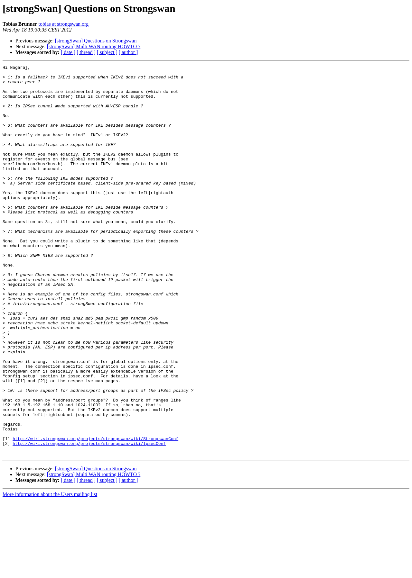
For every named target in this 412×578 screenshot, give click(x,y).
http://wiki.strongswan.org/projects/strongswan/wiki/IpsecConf (89, 519)
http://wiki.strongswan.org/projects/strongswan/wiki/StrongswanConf (95, 514)
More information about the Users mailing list (50, 572)
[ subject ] (107, 52)
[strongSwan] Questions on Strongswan (96, 40)
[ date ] (68, 52)
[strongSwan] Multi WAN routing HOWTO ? (94, 46)
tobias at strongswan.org (63, 24)
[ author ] (128, 52)
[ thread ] (86, 52)
